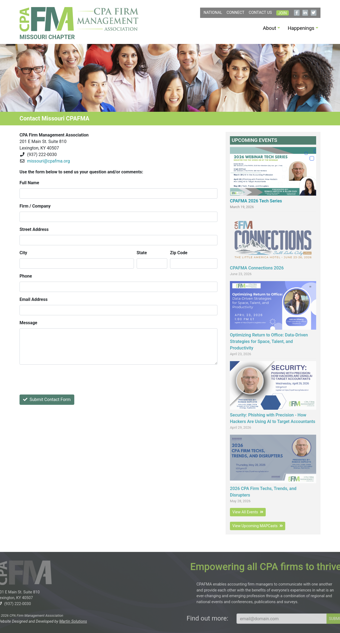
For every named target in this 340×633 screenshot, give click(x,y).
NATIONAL (213, 12)
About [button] (269, 28)
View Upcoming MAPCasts (257, 526)
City (23, 252)
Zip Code (178, 252)
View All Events (247, 512)
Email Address (33, 299)
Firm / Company (35, 206)
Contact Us (260, 12)
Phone (26, 276)
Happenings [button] (301, 28)
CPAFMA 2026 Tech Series (256, 200)
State (142, 252)
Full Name (29, 182)
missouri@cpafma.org (48, 161)
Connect (236, 12)
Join (282, 13)
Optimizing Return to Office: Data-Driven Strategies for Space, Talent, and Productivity (269, 341)
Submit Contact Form (47, 399)
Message (28, 322)
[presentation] (61, 379)
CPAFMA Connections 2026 (257, 268)
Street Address (34, 229)
